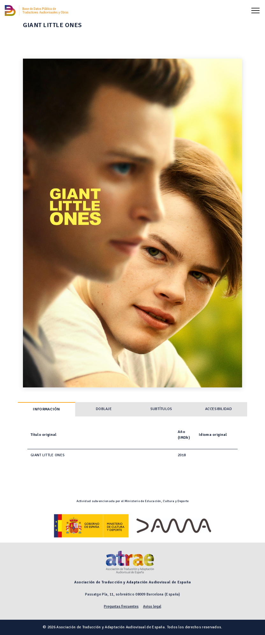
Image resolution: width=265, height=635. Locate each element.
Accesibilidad (218, 409)
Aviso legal (152, 606)
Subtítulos (161, 409)
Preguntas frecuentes (121, 606)
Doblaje (104, 409)
